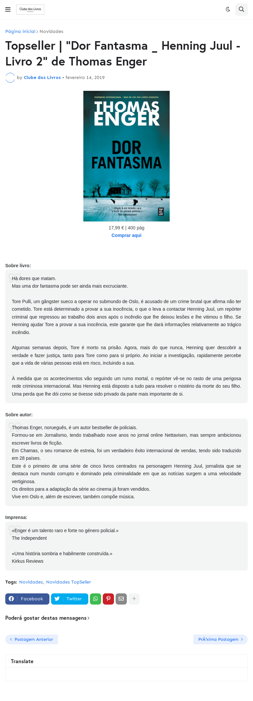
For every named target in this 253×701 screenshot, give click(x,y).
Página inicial (20, 31)
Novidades (51, 31)
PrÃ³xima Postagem (218, 639)
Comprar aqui (126, 235)
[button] (8, 9)
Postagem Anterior (33, 639)
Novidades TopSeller (68, 582)
